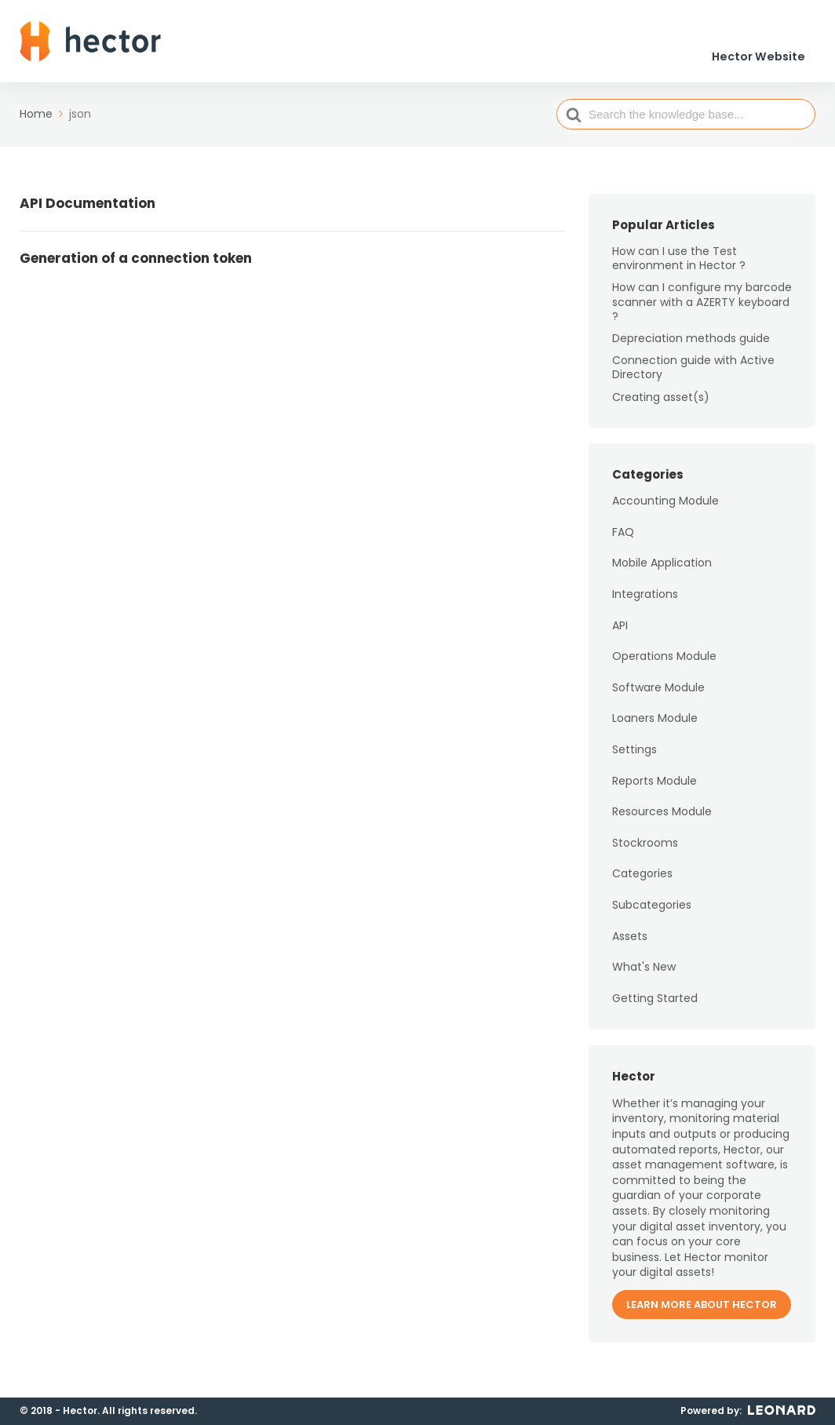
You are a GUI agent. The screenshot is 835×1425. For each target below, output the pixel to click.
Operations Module (664, 664)
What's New (644, 974)
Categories (642, 882)
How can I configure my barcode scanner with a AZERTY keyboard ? (702, 310)
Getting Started (655, 1006)
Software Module (658, 695)
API (620, 633)
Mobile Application (662, 571)
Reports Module (654, 788)
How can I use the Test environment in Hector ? (679, 266)
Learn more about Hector (701, 1312)
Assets (629, 944)
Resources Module (662, 819)
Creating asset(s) (660, 405)
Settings (634, 757)
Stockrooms (645, 850)
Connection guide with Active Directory (693, 375)
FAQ (623, 540)
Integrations (645, 602)
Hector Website (760, 46)
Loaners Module (655, 726)
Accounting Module (665, 508)
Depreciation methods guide (691, 346)
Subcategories (651, 912)
